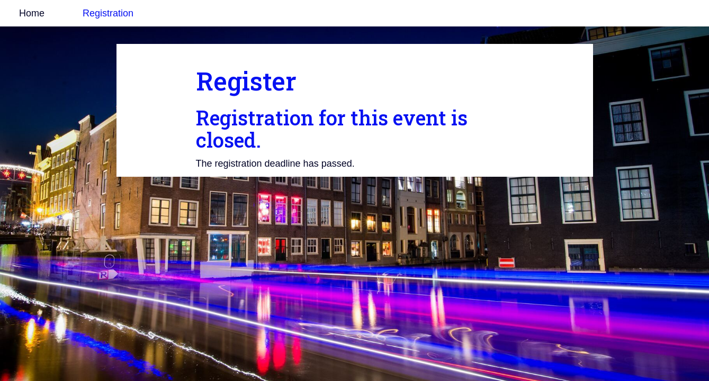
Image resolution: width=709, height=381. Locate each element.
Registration (108, 13)
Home (31, 13)
